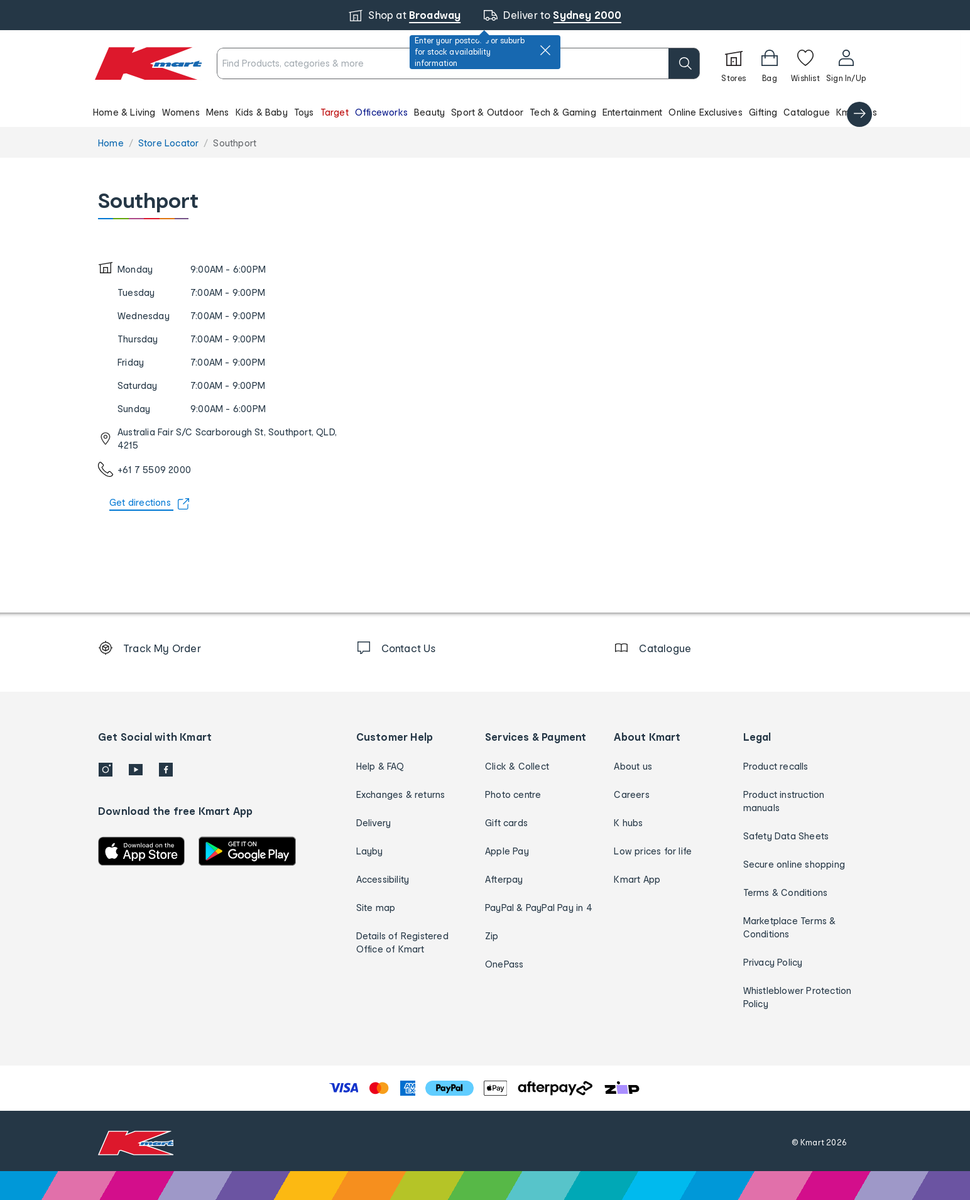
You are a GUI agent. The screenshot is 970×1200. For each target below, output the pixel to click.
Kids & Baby (262, 112)
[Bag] (769, 63)
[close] (545, 50)
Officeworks (381, 112)
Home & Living (124, 112)
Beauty (429, 112)
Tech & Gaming (563, 112)
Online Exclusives (705, 112)
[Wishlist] (805, 63)
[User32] (846, 63)
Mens (217, 112)
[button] (480, 112)
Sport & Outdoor (487, 112)
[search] (684, 63)
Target (334, 112)
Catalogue (806, 112)
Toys (304, 112)
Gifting (763, 112)
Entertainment (632, 112)
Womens (181, 112)
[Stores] (733, 63)
